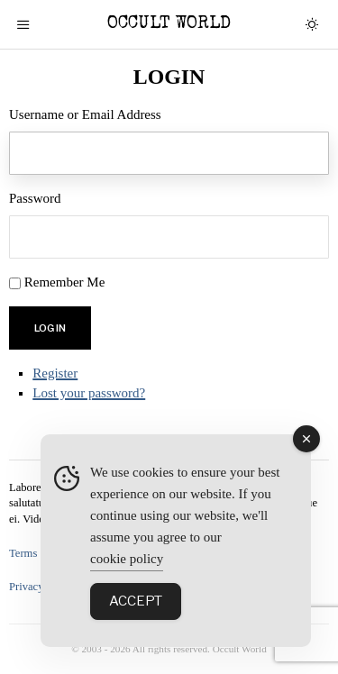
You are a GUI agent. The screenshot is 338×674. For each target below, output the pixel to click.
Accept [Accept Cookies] (135, 601)
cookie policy (126, 558)
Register (55, 373)
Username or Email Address (85, 114)
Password (35, 198)
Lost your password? (88, 393)
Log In (50, 328)
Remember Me (64, 282)
